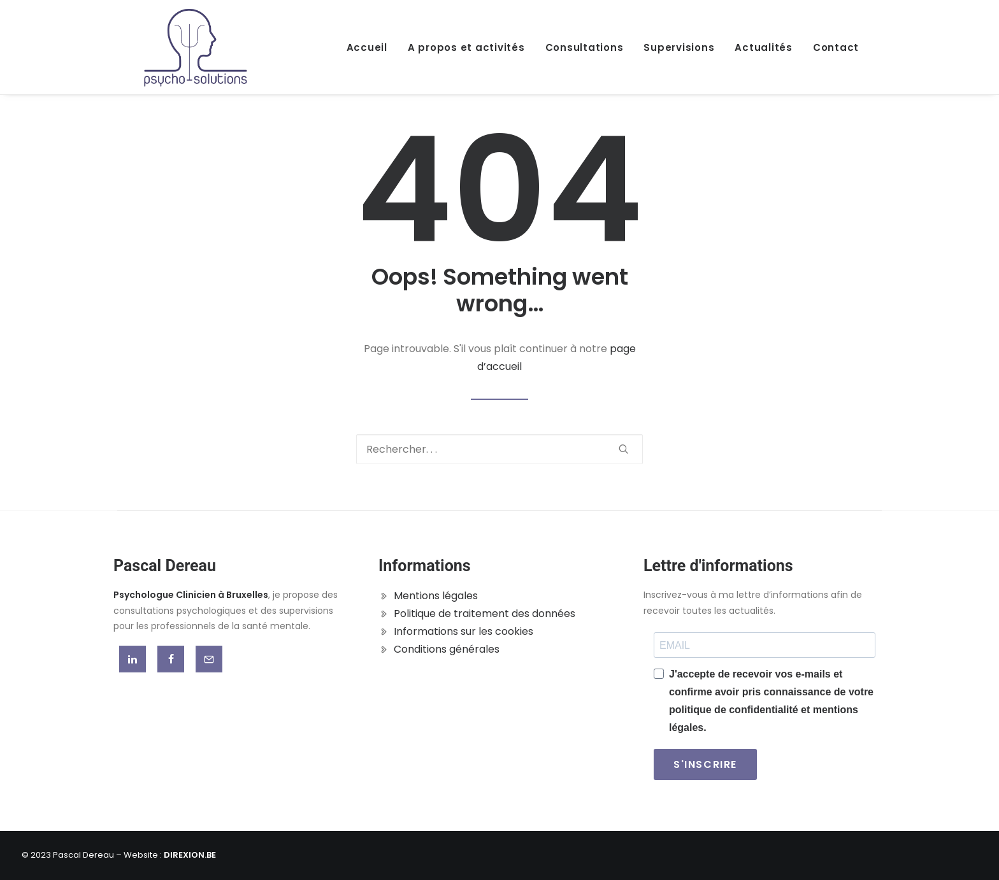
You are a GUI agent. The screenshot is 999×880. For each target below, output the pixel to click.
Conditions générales (447, 649)
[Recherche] (499, 449)
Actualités (764, 47)
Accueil (367, 47)
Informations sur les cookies (463, 631)
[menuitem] (371, 47)
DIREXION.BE (190, 855)
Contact (836, 47)
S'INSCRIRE (705, 764)
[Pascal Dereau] (195, 47)
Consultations (584, 47)
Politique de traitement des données (484, 613)
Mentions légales (436, 595)
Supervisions (678, 47)
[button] (623, 449)
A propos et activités (466, 47)
